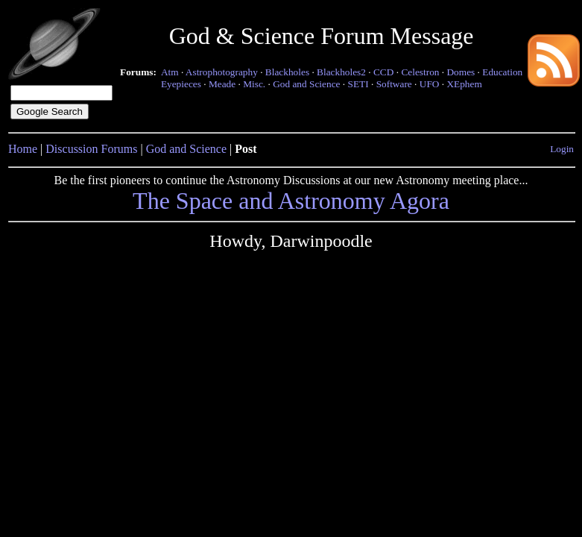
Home (22, 148)
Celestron (420, 72)
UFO (430, 84)
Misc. (254, 84)
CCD (383, 72)
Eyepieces (181, 84)
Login (562, 148)
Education (502, 72)
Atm (170, 72)
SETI (357, 84)
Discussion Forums (91, 148)
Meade (222, 84)
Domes (460, 72)
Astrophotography (222, 72)
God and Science (306, 84)
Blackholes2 (341, 72)
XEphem (463, 84)
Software (394, 84)
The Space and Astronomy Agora (291, 200)
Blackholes (287, 72)
